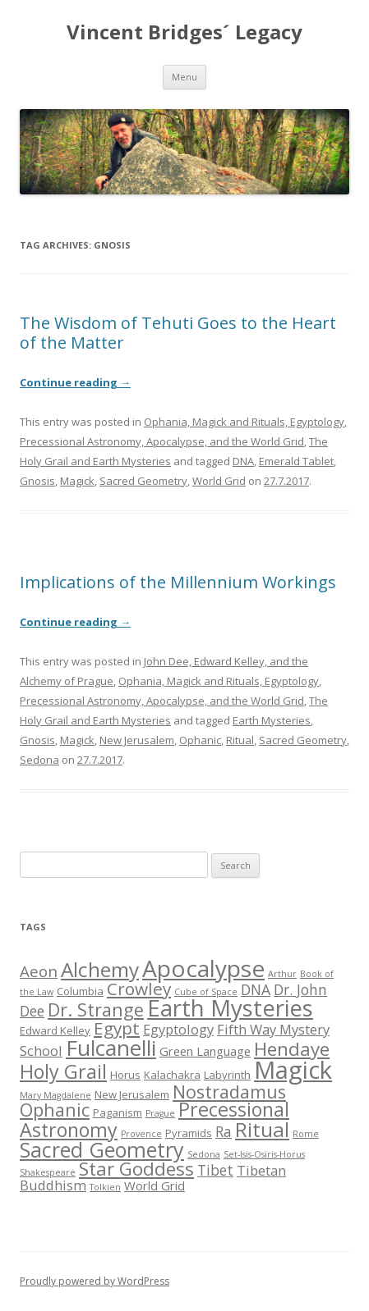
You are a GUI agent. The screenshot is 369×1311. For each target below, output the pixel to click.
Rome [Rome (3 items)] (306, 1134)
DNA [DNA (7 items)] (255, 989)
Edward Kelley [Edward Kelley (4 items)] (55, 1030)
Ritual (240, 740)
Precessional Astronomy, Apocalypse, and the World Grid (162, 441)
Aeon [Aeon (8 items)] (39, 971)
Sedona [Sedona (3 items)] (203, 1154)
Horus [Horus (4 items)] (125, 1074)
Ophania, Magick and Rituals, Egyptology (244, 421)
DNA (243, 461)
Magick (77, 480)
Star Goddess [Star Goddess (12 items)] (136, 1168)
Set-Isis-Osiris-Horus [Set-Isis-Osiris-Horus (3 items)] (264, 1154)
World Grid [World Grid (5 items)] (154, 1185)
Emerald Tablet (296, 461)
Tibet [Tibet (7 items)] (215, 1170)
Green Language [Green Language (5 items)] (205, 1051)
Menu (184, 77)
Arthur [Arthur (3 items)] (282, 974)
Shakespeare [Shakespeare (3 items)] (48, 1172)
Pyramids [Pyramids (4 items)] (188, 1133)
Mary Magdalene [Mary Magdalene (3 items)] (55, 1095)
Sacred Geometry (143, 480)
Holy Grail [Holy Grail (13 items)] (63, 1071)
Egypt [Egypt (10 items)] (117, 1027)
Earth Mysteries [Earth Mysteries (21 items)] (230, 1007)
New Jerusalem (136, 740)
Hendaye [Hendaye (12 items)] (292, 1049)
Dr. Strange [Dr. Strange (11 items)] (96, 1009)
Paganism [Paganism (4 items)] (117, 1112)
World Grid (219, 480)
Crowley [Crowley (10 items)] (139, 988)
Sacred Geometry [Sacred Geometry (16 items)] (102, 1149)
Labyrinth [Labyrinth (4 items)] (227, 1074)
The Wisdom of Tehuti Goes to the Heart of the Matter (178, 333)
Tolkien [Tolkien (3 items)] (105, 1187)
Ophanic (200, 740)
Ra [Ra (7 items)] (223, 1131)
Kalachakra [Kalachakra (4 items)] (172, 1074)
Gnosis (37, 480)
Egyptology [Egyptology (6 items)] (178, 1029)
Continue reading (75, 382)
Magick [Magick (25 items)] (293, 1069)
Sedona (39, 759)
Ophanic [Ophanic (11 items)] (55, 1109)
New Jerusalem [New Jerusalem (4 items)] (132, 1094)
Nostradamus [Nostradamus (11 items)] (229, 1091)
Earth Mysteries (272, 720)
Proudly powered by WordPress (94, 1281)
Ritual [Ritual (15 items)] (262, 1129)
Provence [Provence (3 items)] (141, 1134)
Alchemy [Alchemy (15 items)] (100, 969)
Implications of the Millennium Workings (178, 582)
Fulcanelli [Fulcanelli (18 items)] (111, 1047)
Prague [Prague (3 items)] (160, 1113)
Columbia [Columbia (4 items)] (80, 991)
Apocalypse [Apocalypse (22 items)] (203, 968)
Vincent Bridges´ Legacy (184, 32)
